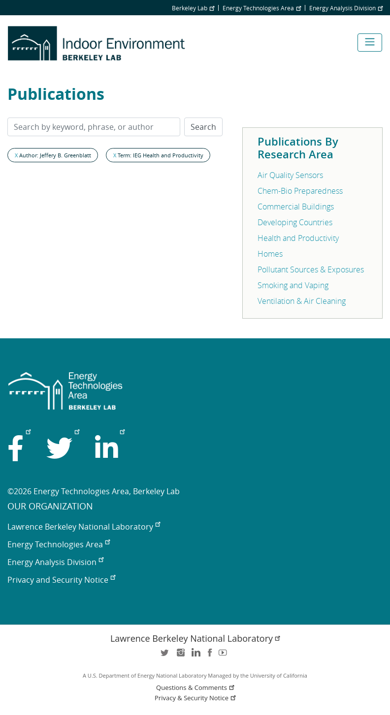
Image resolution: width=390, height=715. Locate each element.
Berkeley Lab (193, 8)
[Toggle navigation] (370, 42)
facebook (210, 655)
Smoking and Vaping (293, 285)
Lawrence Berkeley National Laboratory (83, 526)
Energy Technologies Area (262, 8)
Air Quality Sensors (290, 175)
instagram (180, 655)
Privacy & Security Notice (196, 698)
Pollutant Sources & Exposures (311, 269)
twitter (165, 655)
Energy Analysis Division (346, 8)
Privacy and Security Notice (61, 579)
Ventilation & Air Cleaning (302, 301)
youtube (224, 655)
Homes (270, 253)
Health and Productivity (298, 238)
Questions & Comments (196, 687)
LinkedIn (195, 655)
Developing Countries (295, 222)
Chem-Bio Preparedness (300, 190)
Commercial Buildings (296, 206)
